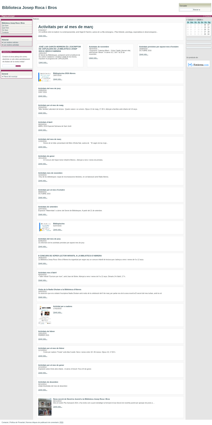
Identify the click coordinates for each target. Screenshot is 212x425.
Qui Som (5, 25)
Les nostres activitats (11, 45)
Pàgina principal (8, 16)
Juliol (190, 20)
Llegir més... (42, 36)
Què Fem (5, 28)
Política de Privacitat (17, 422)
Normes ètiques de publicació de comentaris (42, 422)
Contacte (208, 16)
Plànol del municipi (10, 76)
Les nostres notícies (10, 42)
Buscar (196, 10)
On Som (5, 30)
